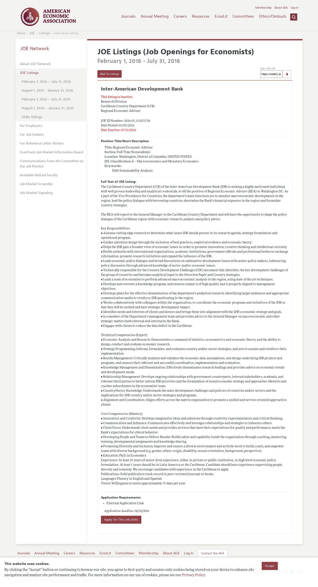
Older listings (32, 117)
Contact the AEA (212, 553)
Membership (263, 7)
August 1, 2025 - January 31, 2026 (47, 90)
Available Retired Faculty (39, 175)
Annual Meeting (155, 16)
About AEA (281, 7)
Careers (180, 16)
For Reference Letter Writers (42, 143)
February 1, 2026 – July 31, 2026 (46, 81)
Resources (201, 16)
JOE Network (34, 48)
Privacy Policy (193, 575)
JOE (32, 33)
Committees (243, 16)
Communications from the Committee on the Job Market (51, 164)
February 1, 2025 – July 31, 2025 (46, 99)
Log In (294, 7)
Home (21, 33)
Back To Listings (109, 74)
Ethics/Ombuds (272, 16)
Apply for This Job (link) (121, 519)
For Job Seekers (32, 134)
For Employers (31, 126)
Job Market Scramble (36, 184)
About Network (35, 64)
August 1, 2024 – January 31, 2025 (48, 108)
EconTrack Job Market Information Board (51, 152)
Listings (44, 33)
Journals (128, 16)
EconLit (221, 16)
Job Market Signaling (36, 193)
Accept (269, 566)
